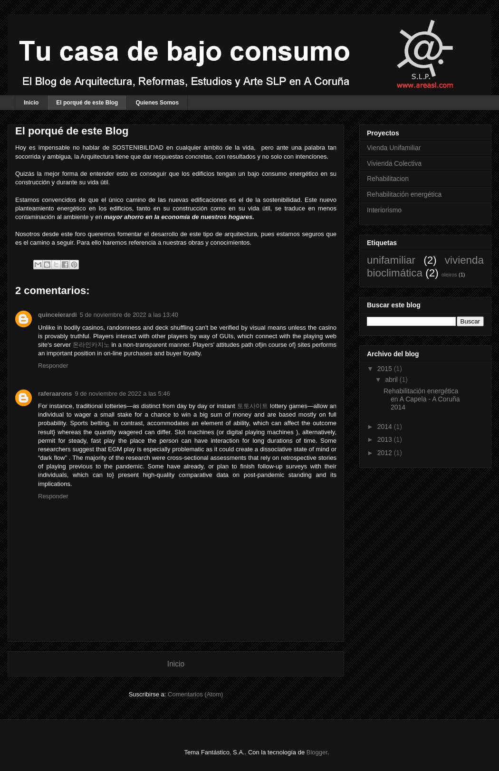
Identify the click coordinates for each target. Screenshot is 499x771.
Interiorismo (384, 210)
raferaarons (55, 393)
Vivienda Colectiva (394, 163)
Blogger (317, 752)
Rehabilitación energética (404, 194)
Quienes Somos (157, 102)
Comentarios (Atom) (195, 694)
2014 (385, 426)
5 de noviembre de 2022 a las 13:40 (129, 314)
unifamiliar (391, 260)
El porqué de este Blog (87, 102)
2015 (385, 368)
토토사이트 (252, 405)
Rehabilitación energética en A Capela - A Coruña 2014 (422, 399)
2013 (385, 439)
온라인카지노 (91, 344)
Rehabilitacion (388, 178)
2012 (385, 453)
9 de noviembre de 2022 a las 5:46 (122, 393)
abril (392, 379)
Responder (53, 365)
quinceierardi (57, 314)
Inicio (31, 102)
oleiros (449, 274)
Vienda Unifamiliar (394, 148)
